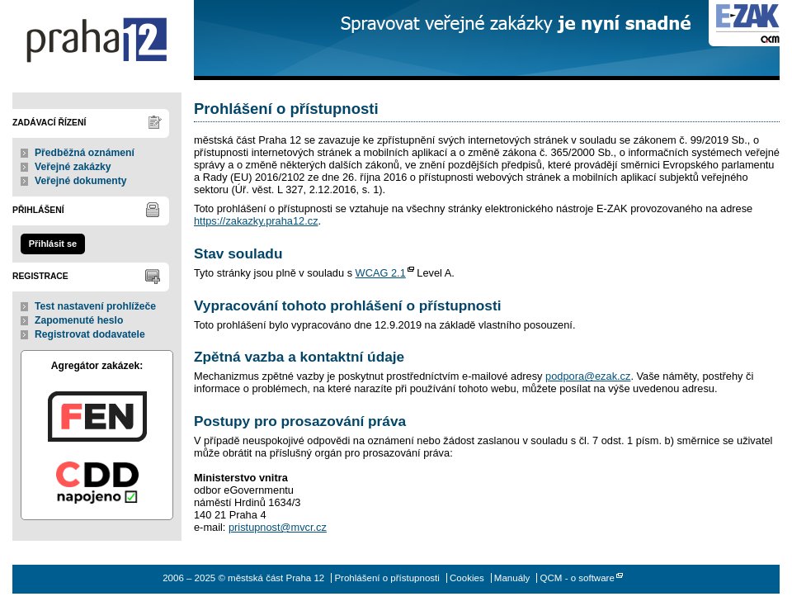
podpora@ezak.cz (587, 376)
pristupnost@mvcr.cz (278, 527)
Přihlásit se (53, 244)
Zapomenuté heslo (79, 320)
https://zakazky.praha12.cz (256, 221)
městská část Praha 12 (97, 40)
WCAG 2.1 (381, 273)
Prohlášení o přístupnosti (386, 578)
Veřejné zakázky (73, 167)
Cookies (467, 578)
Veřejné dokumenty (80, 181)
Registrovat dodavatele (90, 334)
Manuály (512, 578)
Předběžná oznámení (84, 153)
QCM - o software (577, 578)
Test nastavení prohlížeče (95, 306)
